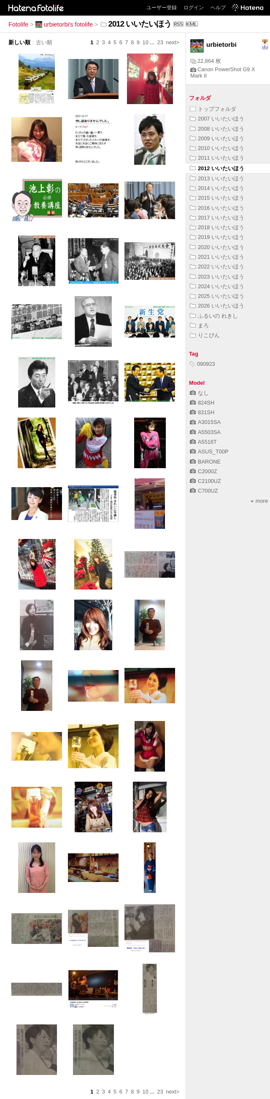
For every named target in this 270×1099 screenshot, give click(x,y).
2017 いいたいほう (217, 217)
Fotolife (18, 24)
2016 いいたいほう (217, 208)
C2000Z (203, 471)
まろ (199, 325)
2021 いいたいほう (217, 257)
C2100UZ (205, 481)
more (259, 501)
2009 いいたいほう (217, 138)
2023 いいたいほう (217, 276)
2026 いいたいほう (217, 306)
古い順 (44, 42)
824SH (202, 402)
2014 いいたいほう (217, 188)
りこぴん (205, 335)
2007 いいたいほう (217, 118)
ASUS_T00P (209, 451)
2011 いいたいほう (217, 158)
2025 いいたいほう (217, 296)
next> (172, 42)
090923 (202, 364)
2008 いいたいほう (217, 129)
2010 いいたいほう (217, 148)
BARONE (205, 461)
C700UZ (204, 491)
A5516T (203, 442)
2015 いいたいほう (217, 198)
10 (145, 42)
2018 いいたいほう (217, 227)
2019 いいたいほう (217, 237)
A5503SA (205, 432)
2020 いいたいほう (217, 247)
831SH (202, 412)
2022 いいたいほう (217, 266)
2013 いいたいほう (217, 178)
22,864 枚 (205, 61)
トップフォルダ (213, 109)
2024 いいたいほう (217, 286)
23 (160, 42)
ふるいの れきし (214, 316)
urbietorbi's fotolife (64, 24)
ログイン (194, 8)
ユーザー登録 (161, 8)
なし (199, 393)
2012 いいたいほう (217, 168)
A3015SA (205, 422)
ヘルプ (218, 8)
